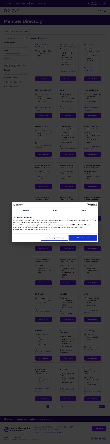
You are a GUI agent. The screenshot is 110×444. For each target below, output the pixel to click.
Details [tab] (55, 210)
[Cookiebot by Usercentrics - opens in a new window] (88, 204)
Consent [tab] (26, 210)
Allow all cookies (83, 238)
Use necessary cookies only (54, 238)
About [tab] (84, 210)
